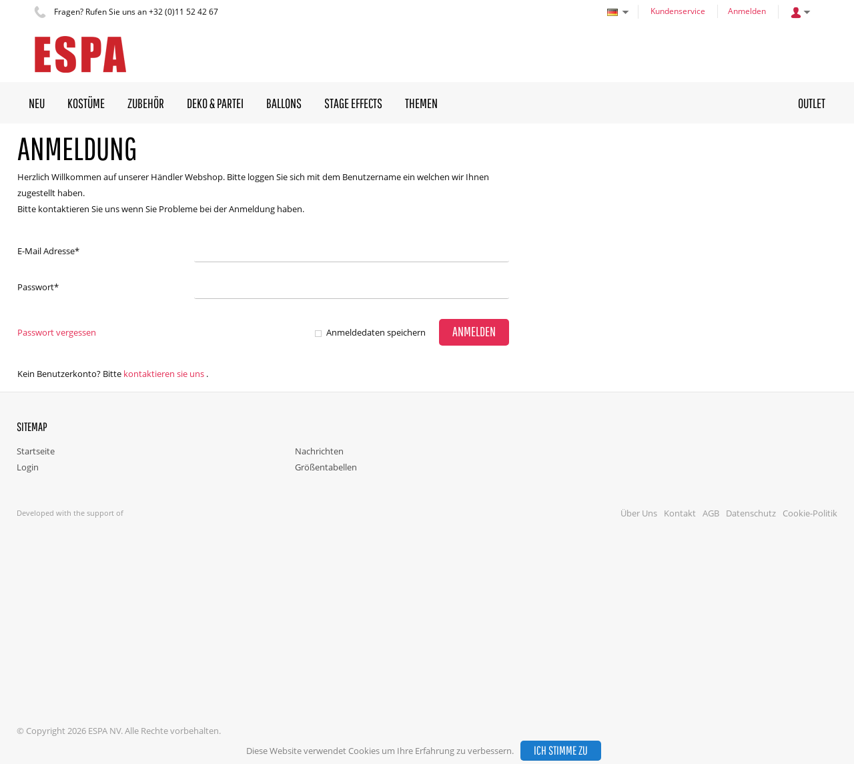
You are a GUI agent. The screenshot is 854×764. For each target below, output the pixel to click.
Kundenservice (678, 11)
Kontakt (680, 513)
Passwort (38, 287)
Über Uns (638, 513)
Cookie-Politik (810, 513)
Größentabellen (326, 467)
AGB (711, 513)
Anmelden (747, 11)
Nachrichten (319, 451)
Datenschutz (751, 513)
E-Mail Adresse (48, 251)
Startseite (36, 451)
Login (28, 467)
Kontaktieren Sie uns (163, 374)
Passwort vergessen (56, 332)
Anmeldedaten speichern (376, 332)
